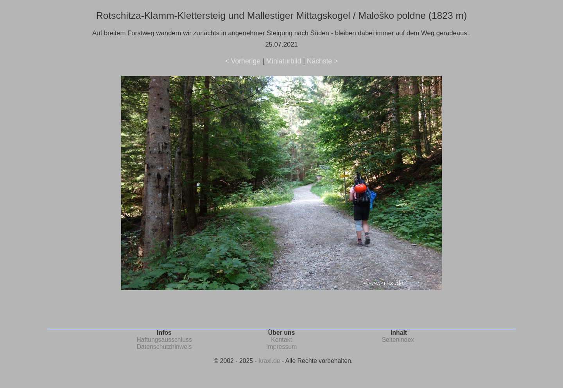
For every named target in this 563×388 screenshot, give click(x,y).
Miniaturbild (283, 61)
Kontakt (281, 339)
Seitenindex (398, 339)
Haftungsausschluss (164, 339)
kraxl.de (269, 360)
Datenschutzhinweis (164, 346)
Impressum (281, 346)
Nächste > (322, 61)
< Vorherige (242, 61)
